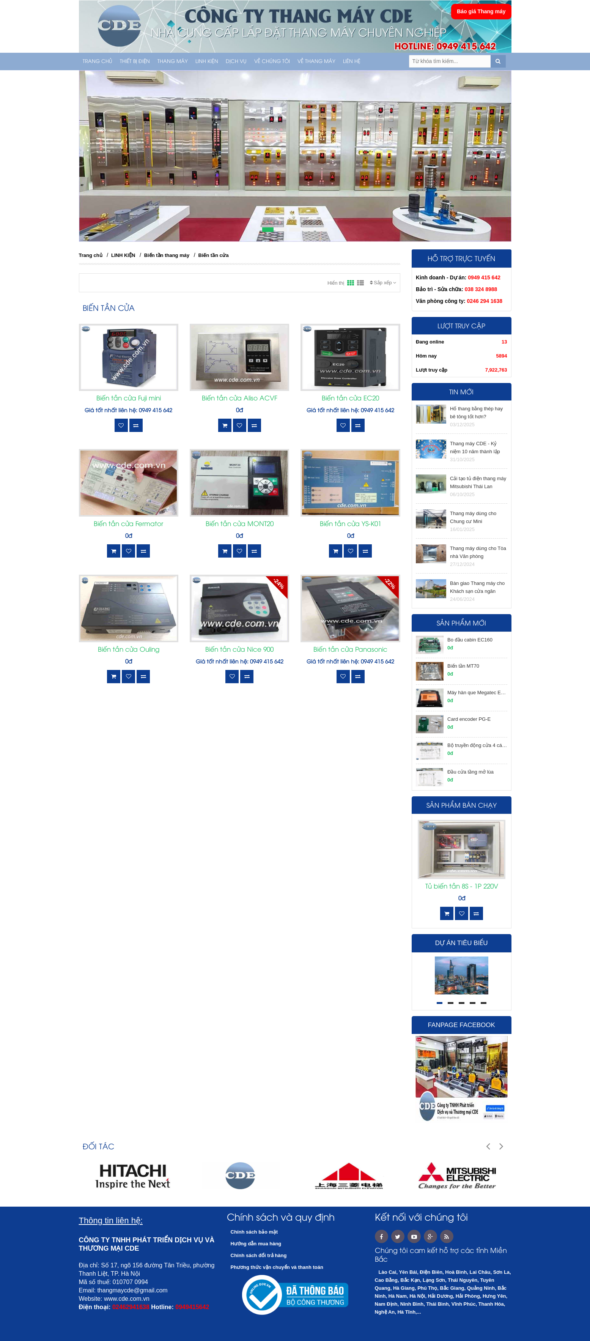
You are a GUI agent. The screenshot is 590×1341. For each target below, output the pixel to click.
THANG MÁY (172, 61)
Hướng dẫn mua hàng (256, 1243)
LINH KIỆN (206, 61)
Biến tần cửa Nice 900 (239, 650)
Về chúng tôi (272, 61)
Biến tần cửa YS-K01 (350, 524)
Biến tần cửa (213, 255)
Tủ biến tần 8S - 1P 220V (461, 887)
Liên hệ (351, 61)
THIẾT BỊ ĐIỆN (135, 61)
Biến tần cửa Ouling (128, 650)
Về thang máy (316, 61)
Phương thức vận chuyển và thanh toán (277, 1267)
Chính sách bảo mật (254, 1232)
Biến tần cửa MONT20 (240, 524)
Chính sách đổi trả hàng (259, 1255)
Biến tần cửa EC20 (350, 399)
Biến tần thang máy (166, 255)
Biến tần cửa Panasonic (350, 650)
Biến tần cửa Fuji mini (128, 399)
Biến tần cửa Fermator (128, 524)
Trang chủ (97, 61)
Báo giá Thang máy (481, 11)
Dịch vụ (236, 61)
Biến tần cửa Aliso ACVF (239, 399)
